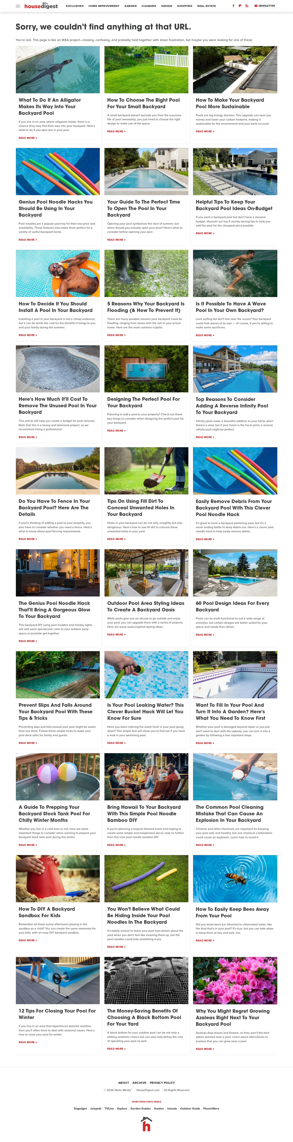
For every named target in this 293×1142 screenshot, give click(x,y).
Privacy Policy (162, 1083)
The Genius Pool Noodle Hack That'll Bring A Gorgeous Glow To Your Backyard (54, 610)
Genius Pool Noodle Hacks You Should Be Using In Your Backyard (56, 209)
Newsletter (265, 6)
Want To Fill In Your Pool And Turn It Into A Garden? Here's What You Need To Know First (230, 712)
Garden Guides (140, 1108)
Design (166, 6)
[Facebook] (233, 6)
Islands (172, 1108)
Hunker (159, 1108)
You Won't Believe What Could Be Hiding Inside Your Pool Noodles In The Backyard (143, 916)
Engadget (80, 1108)
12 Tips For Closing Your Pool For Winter (57, 1014)
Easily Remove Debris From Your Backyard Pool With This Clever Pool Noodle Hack (234, 508)
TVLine (109, 1108)
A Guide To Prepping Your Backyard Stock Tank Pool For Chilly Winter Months (54, 814)
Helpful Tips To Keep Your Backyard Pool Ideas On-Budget (234, 205)
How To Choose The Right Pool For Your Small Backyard (143, 103)
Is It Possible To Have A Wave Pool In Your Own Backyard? (231, 307)
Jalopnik (95, 1108)
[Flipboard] (240, 6)
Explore (122, 1108)
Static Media (123, 1090)
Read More (27, 138)
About (123, 1083)
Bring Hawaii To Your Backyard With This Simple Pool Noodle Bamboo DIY (144, 814)
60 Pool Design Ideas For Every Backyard (232, 607)
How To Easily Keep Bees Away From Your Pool (232, 912)
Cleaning (149, 6)
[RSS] (246, 6)
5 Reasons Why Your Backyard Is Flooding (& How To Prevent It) (145, 307)
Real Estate (206, 6)
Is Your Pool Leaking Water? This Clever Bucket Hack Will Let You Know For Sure (145, 712)
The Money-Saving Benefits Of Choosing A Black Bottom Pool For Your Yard (144, 1018)
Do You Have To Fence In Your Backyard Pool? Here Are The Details (54, 508)
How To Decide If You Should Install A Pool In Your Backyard (55, 307)
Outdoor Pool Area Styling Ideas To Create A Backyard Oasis (145, 607)
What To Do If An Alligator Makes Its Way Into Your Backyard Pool (50, 107)
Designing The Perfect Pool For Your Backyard (143, 402)
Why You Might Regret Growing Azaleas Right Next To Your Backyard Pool (233, 1018)
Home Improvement (104, 6)
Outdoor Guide (190, 1108)
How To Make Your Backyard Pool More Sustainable (230, 103)
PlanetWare (211, 1108)
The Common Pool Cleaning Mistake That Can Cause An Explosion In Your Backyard (229, 814)
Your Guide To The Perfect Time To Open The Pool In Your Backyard (143, 209)
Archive (139, 1083)
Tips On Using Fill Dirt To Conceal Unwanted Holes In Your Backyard (140, 508)
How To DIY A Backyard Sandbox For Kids (47, 912)
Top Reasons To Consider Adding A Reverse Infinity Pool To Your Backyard (232, 406)
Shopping (184, 6)
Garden (130, 6)
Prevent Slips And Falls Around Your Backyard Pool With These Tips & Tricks (55, 712)
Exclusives (75, 6)
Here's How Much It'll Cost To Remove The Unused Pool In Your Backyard (58, 406)
